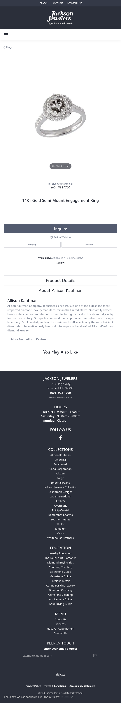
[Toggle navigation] (6, 34)
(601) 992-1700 (60, 187)
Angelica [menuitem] (60, 459)
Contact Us (60, 633)
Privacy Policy (33, 686)
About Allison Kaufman (61, 290)
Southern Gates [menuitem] (60, 519)
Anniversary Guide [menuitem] (60, 599)
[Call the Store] (60, 393)
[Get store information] (60, 397)
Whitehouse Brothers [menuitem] (60, 538)
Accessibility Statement (82, 686)
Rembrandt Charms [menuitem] (60, 515)
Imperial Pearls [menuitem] (60, 482)
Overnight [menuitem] (60, 505)
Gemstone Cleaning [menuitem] (60, 594)
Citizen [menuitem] (60, 473)
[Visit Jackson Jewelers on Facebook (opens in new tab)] (60, 438)
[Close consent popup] (72, 697)
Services (60, 624)
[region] (60, 117)
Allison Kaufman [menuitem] (60, 455)
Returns (89, 244)
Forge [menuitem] (60, 478)
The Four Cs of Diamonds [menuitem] (60, 558)
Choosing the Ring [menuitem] (60, 567)
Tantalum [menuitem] (60, 528)
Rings (9, 47)
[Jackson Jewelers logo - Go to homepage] (60, 17)
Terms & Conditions (55, 686)
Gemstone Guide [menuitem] (60, 576)
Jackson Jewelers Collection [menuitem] (60, 487)
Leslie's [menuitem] (60, 501)
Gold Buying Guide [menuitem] (60, 604)
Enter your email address (61, 648)
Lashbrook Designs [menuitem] (60, 492)
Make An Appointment (61, 628)
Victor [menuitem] (60, 533)
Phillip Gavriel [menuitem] (60, 510)
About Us (60, 619)
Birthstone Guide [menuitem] (60, 571)
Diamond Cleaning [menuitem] (60, 590)
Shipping (32, 244)
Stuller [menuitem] (60, 524)
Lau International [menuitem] (60, 496)
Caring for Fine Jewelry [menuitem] (60, 585)
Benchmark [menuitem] (60, 464)
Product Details (60, 280)
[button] (43, 3)
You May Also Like (60, 352)
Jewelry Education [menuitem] (60, 553)
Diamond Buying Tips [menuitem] (60, 562)
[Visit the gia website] (60, 675)
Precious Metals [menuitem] (60, 581)
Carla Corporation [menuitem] (60, 469)
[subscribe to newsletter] (95, 655)
